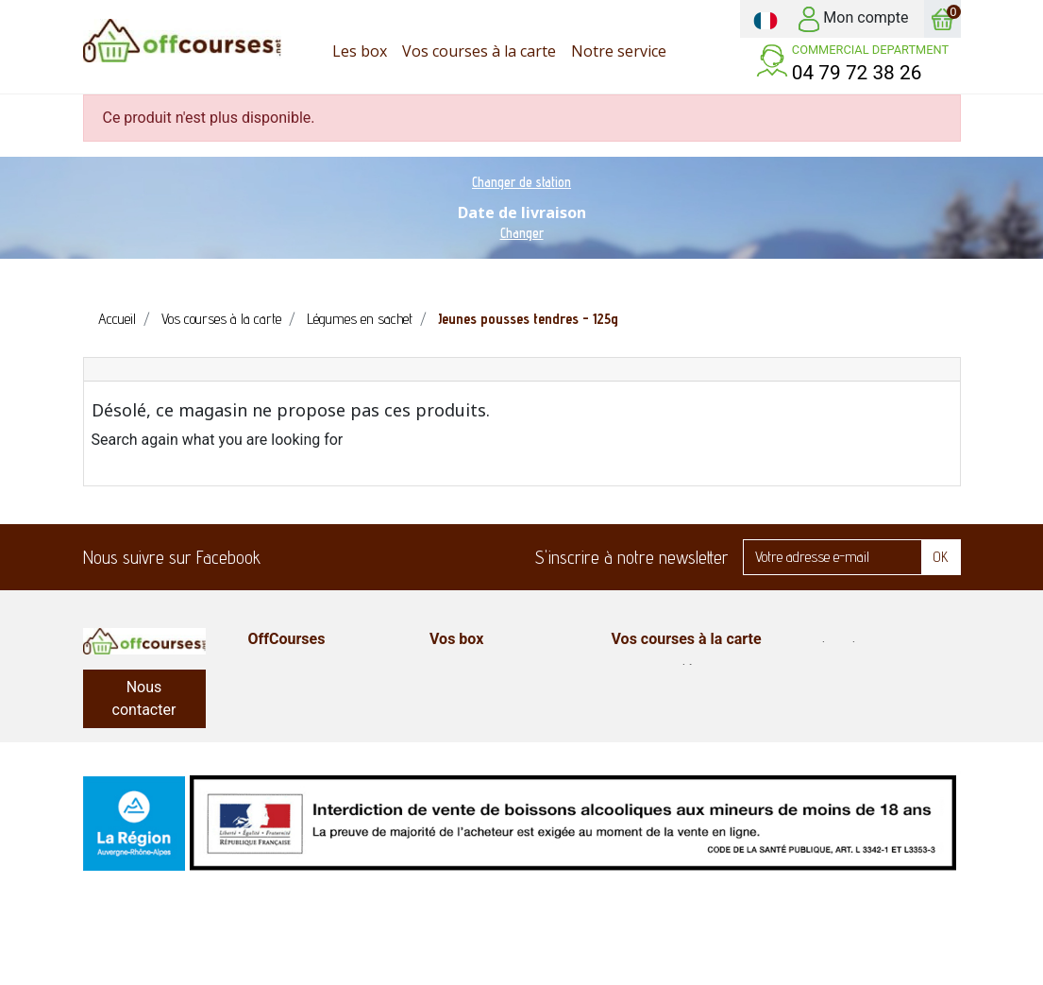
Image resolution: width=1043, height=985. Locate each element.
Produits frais (655, 714)
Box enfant (464, 668)
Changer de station (521, 182)
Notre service (293, 714)
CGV (262, 668)
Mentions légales (303, 736)
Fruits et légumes (850, 714)
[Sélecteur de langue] (765, 19)
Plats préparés (841, 759)
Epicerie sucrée (662, 691)
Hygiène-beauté (846, 668)
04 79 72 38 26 (857, 72)
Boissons (641, 782)
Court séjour (470, 736)
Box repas (826, 736)
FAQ (262, 691)
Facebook (287, 557)
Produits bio (832, 646)
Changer (522, 233)
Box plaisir (462, 691)
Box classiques (477, 714)
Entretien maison (848, 691)
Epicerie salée (657, 668)
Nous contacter (144, 698)
